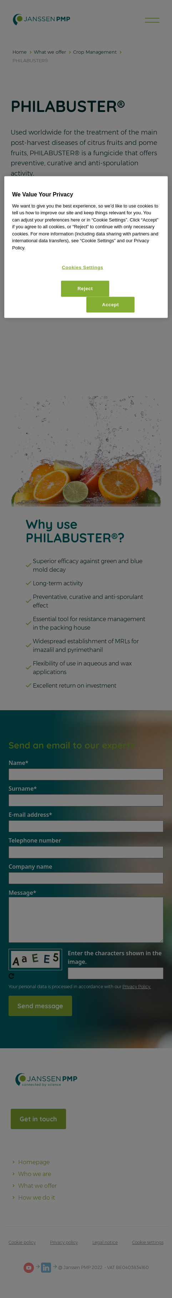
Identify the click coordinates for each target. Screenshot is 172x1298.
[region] (86, 247)
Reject (85, 288)
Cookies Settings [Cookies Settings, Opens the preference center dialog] (82, 267)
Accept (110, 304)
